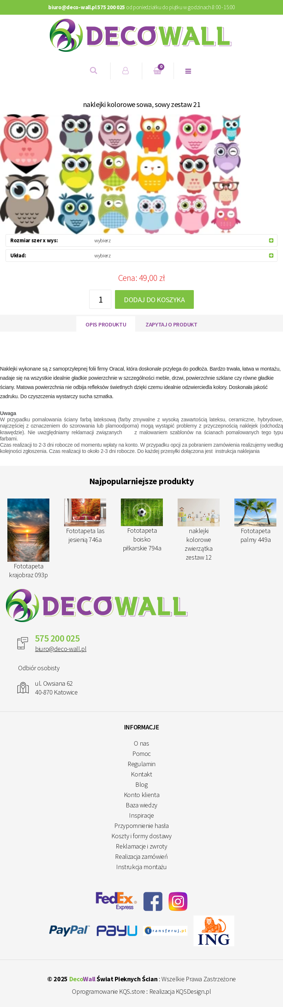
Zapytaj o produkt (172, 324)
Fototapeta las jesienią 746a (85, 521)
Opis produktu (105, 324)
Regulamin (141, 764)
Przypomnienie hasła (141, 825)
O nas (141, 743)
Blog (141, 784)
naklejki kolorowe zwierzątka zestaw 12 (199, 530)
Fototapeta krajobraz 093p (28, 539)
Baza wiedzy (141, 805)
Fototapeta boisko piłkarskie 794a (142, 526)
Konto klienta (141, 794)
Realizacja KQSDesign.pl (180, 991)
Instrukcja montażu (141, 867)
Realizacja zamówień (141, 856)
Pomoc (141, 753)
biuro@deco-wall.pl (61, 648)
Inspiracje (141, 815)
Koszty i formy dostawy (141, 836)
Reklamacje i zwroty (141, 846)
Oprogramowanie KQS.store (108, 991)
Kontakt (141, 774)
